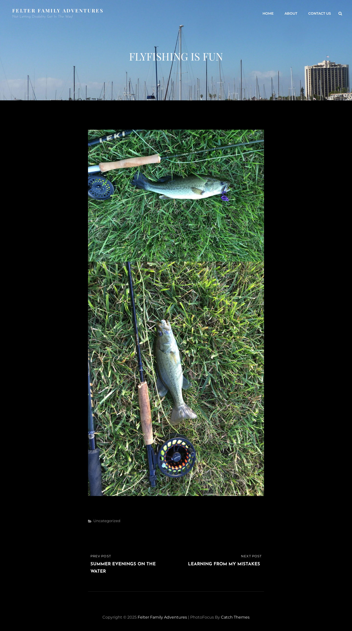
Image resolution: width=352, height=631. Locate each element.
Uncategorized (106, 520)
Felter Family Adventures (58, 10)
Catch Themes (235, 617)
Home (268, 13)
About (291, 13)
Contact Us (319, 13)
